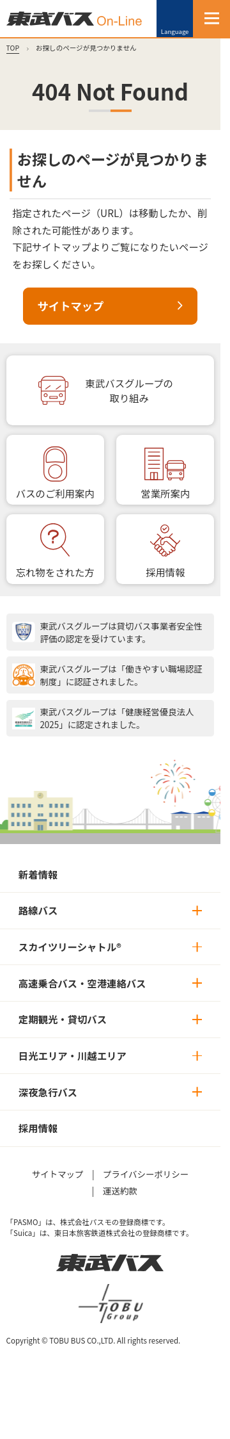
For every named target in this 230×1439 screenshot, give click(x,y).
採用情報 (165, 572)
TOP (13, 48)
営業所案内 (165, 493)
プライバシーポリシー (145, 1173)
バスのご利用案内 (55, 493)
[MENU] (211, 18)
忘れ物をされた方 (55, 572)
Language (175, 31)
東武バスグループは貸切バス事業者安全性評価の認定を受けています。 (121, 632)
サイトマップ (71, 306)
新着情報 (38, 874)
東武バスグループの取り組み (129, 390)
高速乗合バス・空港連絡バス (82, 983)
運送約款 (120, 1190)
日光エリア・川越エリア (72, 1055)
